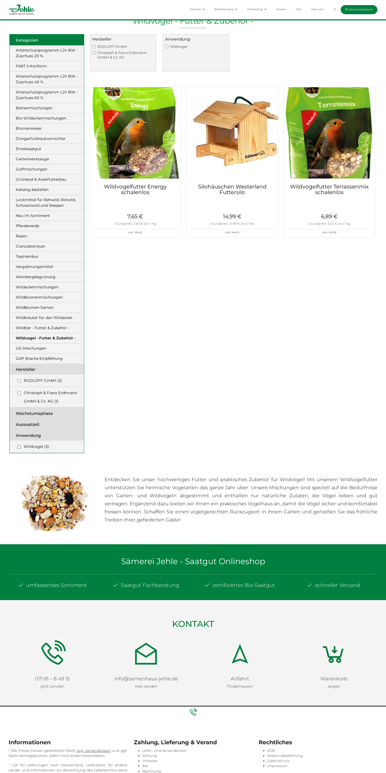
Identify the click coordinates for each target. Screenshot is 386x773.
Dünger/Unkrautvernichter (41, 138)
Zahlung (149, 751)
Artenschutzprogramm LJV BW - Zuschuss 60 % (47, 95)
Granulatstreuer (30, 246)
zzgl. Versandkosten (94, 746)
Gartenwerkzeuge (32, 159)
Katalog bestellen (32, 189)
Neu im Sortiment (33, 215)
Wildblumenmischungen (39, 297)
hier (12, 771)
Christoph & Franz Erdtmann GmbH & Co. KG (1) (50, 397)
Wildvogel (178, 46)
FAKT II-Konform (31, 66)
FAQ (298, 9)
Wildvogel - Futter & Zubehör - (46, 338)
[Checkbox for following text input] (19, 381)
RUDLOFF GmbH (112, 46)
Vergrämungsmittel (34, 266)
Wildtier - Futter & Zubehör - (42, 327)
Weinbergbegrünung (35, 276)
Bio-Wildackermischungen (41, 118)
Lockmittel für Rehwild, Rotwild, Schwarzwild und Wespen (46, 202)
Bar (145, 761)
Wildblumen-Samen (35, 307)
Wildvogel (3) (36, 446)
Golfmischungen (31, 169)
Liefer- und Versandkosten (165, 746)
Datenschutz (278, 756)
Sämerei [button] (197, 9)
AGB (271, 746)
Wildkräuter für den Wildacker (44, 317)
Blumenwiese (28, 128)
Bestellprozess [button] (225, 9)
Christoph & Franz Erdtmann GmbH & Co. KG (122, 54)
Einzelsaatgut (28, 148)
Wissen (281, 9)
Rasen (21, 236)
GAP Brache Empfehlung (39, 358)
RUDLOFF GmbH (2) (43, 380)
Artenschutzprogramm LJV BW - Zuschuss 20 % (47, 53)
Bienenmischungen (34, 108)
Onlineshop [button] (256, 9)
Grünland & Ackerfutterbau (41, 179)
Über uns (317, 9)
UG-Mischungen (31, 348)
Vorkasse (149, 756)
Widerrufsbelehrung (285, 751)
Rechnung (151, 766)
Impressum (277, 761)
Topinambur (27, 256)
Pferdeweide (27, 225)
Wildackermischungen (37, 287)
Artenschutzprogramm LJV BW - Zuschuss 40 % (47, 79)
